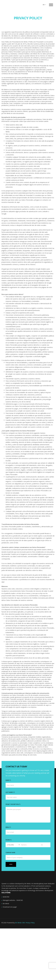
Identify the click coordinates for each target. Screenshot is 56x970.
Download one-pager (10, 907)
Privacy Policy (30, 923)
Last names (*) (10, 792)
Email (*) (8, 827)
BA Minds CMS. (20, 923)
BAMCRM (6, 897)
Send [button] (10, 864)
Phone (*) (9, 840)
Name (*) (8, 780)
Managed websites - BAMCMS (13, 900)
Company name (10, 852)
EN (44, 5)
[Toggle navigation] (51, 5)
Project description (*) (13, 804)
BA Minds (6, 903)
